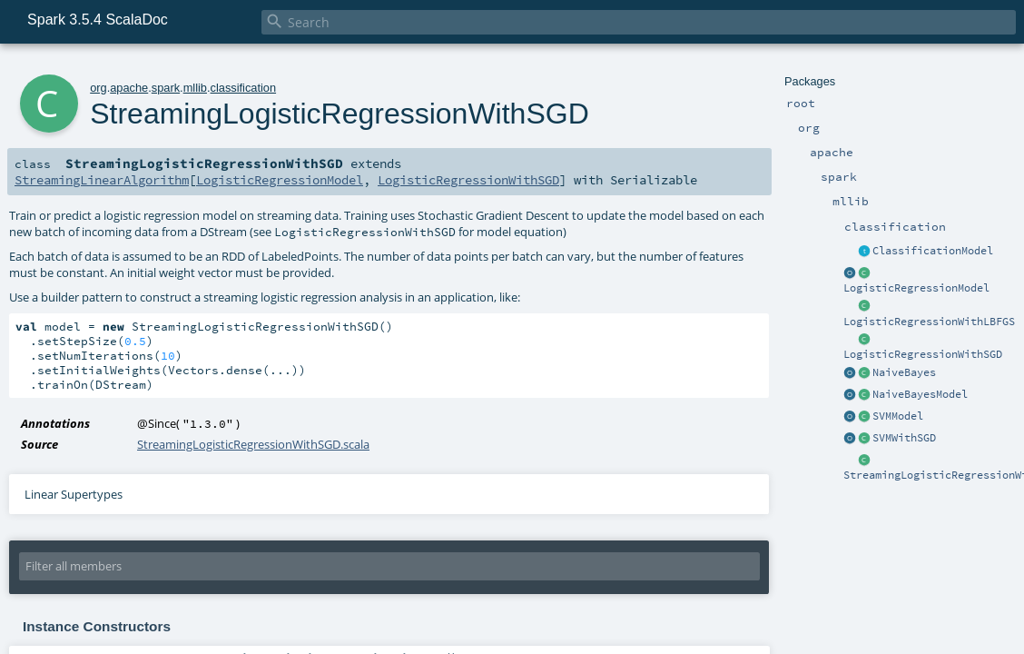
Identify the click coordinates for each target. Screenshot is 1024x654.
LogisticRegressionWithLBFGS (929, 321)
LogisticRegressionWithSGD (922, 354)
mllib (195, 87)
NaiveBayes (904, 372)
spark (166, 87)
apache (129, 87)
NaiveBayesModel (920, 394)
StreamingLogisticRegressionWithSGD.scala (253, 444)
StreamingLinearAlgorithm (102, 180)
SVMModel (897, 416)
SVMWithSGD (904, 437)
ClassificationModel (932, 250)
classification (244, 87)
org (98, 87)
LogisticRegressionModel (916, 288)
